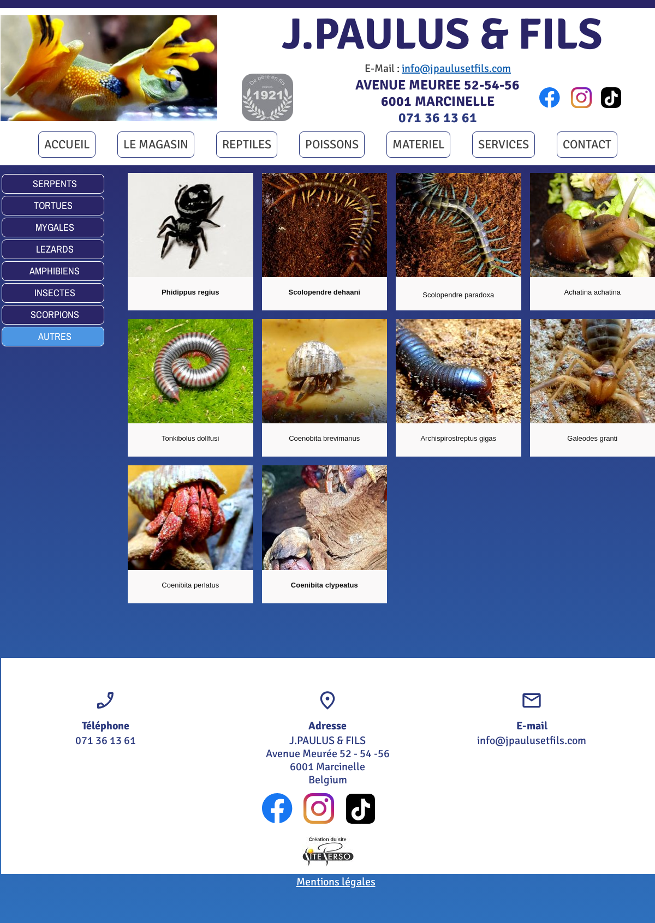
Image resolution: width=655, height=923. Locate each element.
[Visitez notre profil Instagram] (581, 97)
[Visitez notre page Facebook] (549, 97)
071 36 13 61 (437, 117)
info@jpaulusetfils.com (456, 68)
